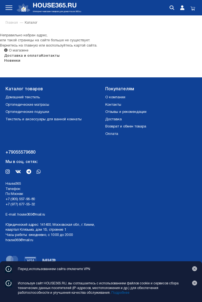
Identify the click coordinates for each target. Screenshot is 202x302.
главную (31, 45)
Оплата (111, 134)
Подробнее (120, 292)
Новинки (12, 60)
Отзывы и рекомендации (125, 112)
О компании (115, 97)
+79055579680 (20, 152)
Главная (11, 22)
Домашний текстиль (22, 97)
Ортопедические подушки (27, 112)
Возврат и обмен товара (125, 126)
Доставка (113, 119)
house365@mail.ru (31, 214)
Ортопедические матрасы (27, 105)
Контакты (50, 56)
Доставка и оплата (22, 56)
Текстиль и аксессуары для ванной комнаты (43, 119)
